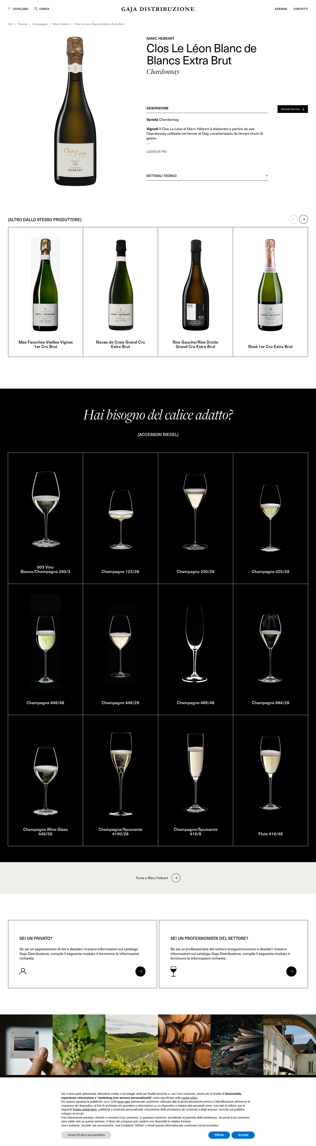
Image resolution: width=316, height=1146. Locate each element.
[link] (26, 1044)
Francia (22, 24)
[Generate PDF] (293, 109)
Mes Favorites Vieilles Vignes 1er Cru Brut (46, 344)
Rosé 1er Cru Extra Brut (270, 346)
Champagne (40, 24)
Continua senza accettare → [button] (236, 1085)
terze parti (123, 1101)
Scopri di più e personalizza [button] (86, 1135)
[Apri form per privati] (140, 971)
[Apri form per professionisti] (291, 971)
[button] (293, 219)
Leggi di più (157, 151)
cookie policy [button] (189, 1097)
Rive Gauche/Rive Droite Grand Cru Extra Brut (195, 344)
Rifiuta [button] (219, 1135)
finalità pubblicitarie (85, 1109)
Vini (10, 24)
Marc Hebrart (61, 24)
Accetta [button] (243, 1135)
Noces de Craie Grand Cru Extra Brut (120, 344)
